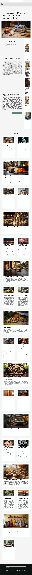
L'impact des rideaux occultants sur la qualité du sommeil (9, 398)
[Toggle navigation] (3, 4)
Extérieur (15, 570)
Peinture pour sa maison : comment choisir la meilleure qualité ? (9, 245)
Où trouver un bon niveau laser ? (11, 44)
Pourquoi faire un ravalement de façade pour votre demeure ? (8, 196)
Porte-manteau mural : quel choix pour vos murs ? (14, 529)
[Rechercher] (15, 1)
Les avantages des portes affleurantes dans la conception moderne (27, 73)
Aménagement (20, 570)
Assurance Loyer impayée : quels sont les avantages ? (8, 295)
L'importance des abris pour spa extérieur (12, 428)
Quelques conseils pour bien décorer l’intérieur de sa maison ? (23, 295)
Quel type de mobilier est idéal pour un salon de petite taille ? (9, 548)
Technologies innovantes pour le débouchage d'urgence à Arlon (23, 447)
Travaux (11, 570)
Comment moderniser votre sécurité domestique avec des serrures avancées (27, 91)
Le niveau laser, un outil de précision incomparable (12, 42)
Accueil (2, 8)
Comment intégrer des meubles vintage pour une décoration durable (27, 56)
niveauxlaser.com (6, 71)
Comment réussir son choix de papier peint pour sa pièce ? (22, 245)
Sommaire (12, 41)
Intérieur (7, 570)
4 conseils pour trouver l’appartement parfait (13, 479)
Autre (5, 8)
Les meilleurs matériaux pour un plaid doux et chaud (27, 107)
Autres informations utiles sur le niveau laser (12, 45)
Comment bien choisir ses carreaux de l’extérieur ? (14, 276)
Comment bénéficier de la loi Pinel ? (11, 226)
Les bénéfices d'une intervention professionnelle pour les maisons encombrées (28, 124)
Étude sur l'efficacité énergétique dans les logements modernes (8, 145)
